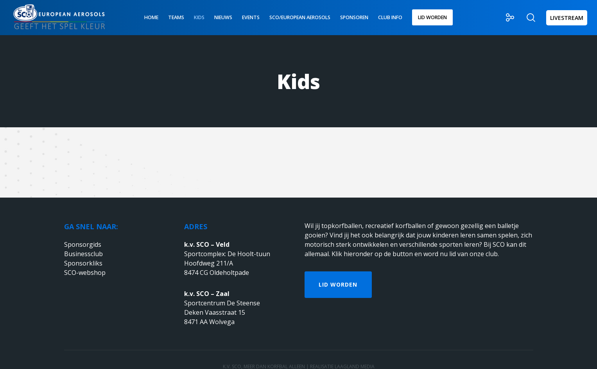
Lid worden (338, 284)
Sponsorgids (82, 244)
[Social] (505, 17)
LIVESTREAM (566, 17)
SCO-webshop (85, 272)
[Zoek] (526, 17)
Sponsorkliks (83, 263)
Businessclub (83, 254)
